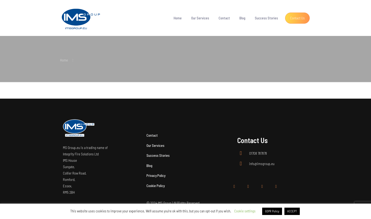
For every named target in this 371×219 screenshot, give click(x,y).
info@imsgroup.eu (261, 164)
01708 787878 (258, 153)
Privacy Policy (155, 175)
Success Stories (158, 155)
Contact (152, 135)
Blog (149, 165)
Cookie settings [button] (245, 211)
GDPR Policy (272, 211)
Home (64, 60)
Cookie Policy (155, 186)
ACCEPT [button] (292, 211)
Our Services (155, 145)
